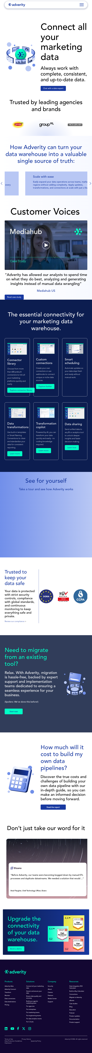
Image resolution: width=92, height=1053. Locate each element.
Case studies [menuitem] (73, 1003)
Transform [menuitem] (8, 992)
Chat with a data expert (53, 88)
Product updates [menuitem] (74, 1016)
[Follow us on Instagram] (29, 1029)
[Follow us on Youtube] (12, 1029)
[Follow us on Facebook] (18, 1029)
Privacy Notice (26, 1039)
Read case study (14, 297)
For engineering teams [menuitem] (33, 1015)
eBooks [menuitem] (71, 1000)
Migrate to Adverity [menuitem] (75, 997)
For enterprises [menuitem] (31, 1009)
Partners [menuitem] (50, 995)
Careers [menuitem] (50, 992)
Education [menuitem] (72, 1010)
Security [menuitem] (50, 986)
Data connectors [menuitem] (10, 998)
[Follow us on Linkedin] (6, 1029)
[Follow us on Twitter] (23, 1029)
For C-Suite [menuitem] (30, 1022)
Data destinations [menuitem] (10, 1002)
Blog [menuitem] (70, 1007)
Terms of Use (9, 1039)
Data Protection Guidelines (13, 1041)
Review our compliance (14, 621)
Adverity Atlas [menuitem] (9, 986)
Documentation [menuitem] (74, 1019)
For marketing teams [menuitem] (32, 1012)
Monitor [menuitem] (7, 995)
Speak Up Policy (36, 1041)
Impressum (8, 1043)
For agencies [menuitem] (30, 1006)
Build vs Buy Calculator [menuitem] (76, 991)
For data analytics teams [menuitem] (34, 1019)
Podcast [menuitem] (71, 1013)
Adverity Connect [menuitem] (10, 989)
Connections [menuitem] (73, 994)
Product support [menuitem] (74, 1022)
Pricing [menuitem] (7, 1005)
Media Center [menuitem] (52, 998)
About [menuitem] (50, 989)
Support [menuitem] (50, 1002)
